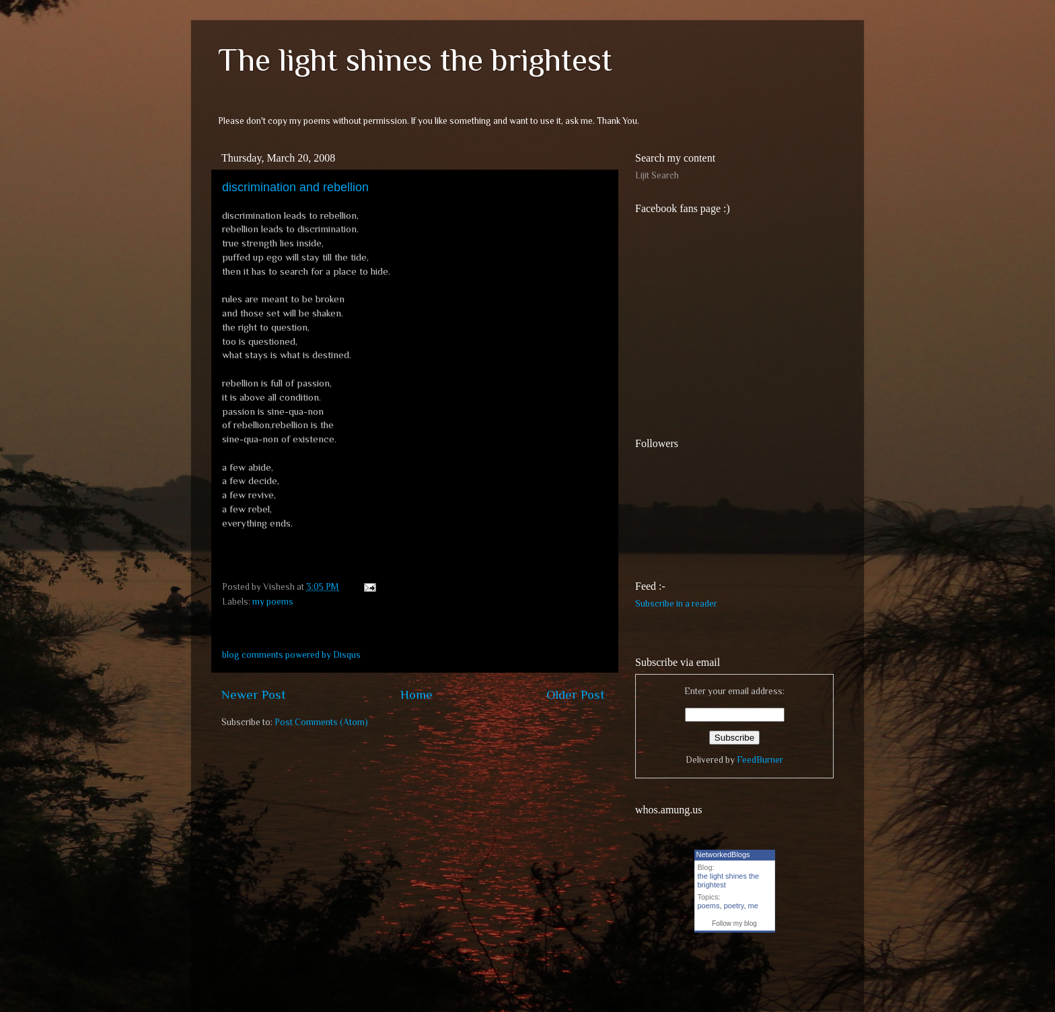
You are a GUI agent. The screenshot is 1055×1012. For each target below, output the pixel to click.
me (753, 906)
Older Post (575, 694)
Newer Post (253, 694)
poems (709, 906)
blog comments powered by (291, 655)
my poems (272, 602)
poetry (734, 906)
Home (416, 694)
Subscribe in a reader (676, 604)
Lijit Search (657, 175)
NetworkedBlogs (723, 854)
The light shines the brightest (415, 60)
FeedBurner (760, 760)
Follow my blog (734, 923)
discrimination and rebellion (295, 187)
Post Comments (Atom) (321, 722)
